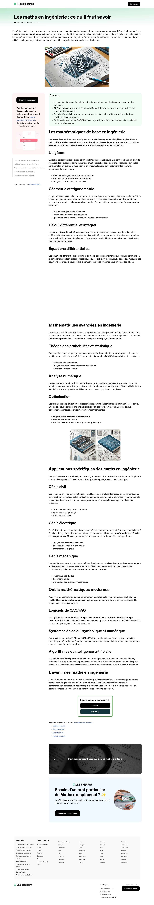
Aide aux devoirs (21, 861)
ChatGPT (95, 706)
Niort (101, 850)
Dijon (59, 853)
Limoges (82, 845)
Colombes (61, 848)
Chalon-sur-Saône (64, 842)
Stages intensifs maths (23, 853)
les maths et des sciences (83, 723)
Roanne (123, 842)
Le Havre (61, 859)
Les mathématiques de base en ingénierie (27, 160)
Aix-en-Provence (42, 844)
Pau (101, 856)
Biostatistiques (58, 733)
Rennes (102, 862)
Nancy (81, 862)
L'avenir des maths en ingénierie (24, 175)
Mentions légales (106, 897)
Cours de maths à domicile (25, 844)
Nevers (102, 845)
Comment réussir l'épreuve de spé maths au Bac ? (95, 759)
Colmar (60, 845)
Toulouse (124, 856)
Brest (38, 859)
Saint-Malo (124, 845)
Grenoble (61, 856)
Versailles (124, 862)
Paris (101, 853)
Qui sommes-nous (107, 888)
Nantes (102, 842)
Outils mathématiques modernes (24, 171)
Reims (102, 859)
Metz (81, 853)
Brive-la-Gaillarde (42, 862)
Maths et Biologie (59, 726)
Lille (80, 842)
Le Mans (61, 862)
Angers (39, 850)
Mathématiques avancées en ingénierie (26, 164)
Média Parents (105, 894)
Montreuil (82, 859)
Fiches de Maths (35, 184)
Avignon (39, 853)
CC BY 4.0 (35, 22)
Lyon (80, 848)
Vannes (123, 859)
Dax (59, 850)
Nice (101, 848)
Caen (38, 865)
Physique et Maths (59, 729)
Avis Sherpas (105, 891)
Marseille (82, 850)
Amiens (39, 847)
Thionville (124, 853)
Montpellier (82, 856)
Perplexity (95, 712)
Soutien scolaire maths (23, 850)
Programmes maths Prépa (24, 875)
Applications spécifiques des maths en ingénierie (29, 168)
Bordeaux (40, 856)
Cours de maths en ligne (24, 847)
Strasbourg (124, 848)
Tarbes (123, 850)
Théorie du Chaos (59, 736)
